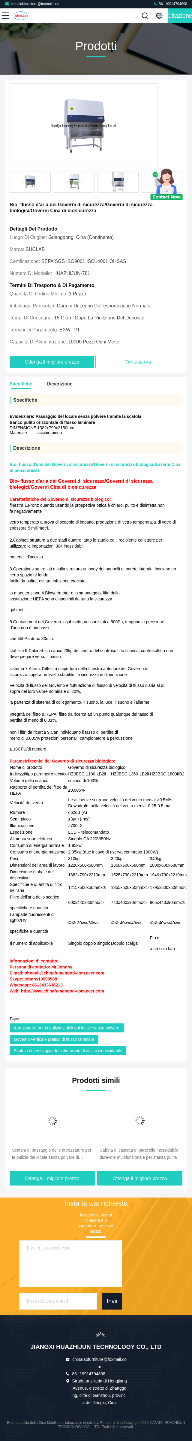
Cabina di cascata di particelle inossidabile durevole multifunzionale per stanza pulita (139, 1154)
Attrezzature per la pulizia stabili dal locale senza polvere (66, 1028)
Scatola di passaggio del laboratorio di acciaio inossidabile (68, 1050)
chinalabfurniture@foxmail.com (32, 4)
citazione (180, 15)
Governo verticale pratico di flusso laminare (54, 1039)
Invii (111, 1301)
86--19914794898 (170, 4)
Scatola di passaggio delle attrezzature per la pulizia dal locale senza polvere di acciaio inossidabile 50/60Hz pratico (52, 1154)
